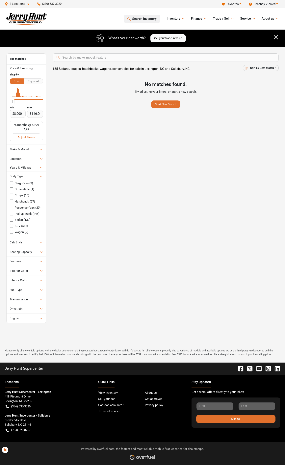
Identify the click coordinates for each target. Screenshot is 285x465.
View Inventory (108, 393)
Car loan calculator (110, 405)
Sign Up (236, 418)
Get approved (153, 399)
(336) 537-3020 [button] (49, 4)
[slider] (12, 101)
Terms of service (109, 411)
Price (17, 81)
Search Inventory (142, 18)
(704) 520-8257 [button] (18, 430)
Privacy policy (154, 405)
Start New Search (165, 104)
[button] (18, 4)
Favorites (230, 4)
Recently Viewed (262, 4)
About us (151, 393)
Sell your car (106, 399)
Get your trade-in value (168, 38)
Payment (33, 81)
